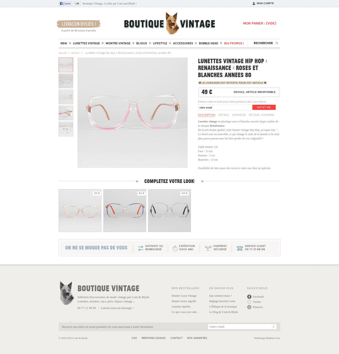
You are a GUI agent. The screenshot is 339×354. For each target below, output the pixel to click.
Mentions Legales (154, 338)
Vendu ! (75, 52)
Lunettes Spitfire (181, 306)
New (64, 43)
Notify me (264, 107)
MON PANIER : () (259, 23)
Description (206, 115)
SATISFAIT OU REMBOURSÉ (154, 247)
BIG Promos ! (234, 43)
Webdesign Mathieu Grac (267, 338)
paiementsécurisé (220, 247)
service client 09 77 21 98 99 (255, 247)
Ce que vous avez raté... (185, 312)
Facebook (258, 296)
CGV (134, 338)
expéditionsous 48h (187, 247)
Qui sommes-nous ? (220, 295)
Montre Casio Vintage (184, 295)
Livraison (239, 115)
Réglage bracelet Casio (222, 301)
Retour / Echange (261, 115)
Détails (223, 115)
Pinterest (258, 307)
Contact (176, 338)
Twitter (257, 302)
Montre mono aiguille (184, 301)
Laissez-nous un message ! (117, 308)
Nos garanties (197, 338)
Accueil (63, 52)
